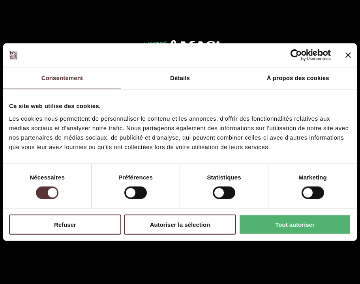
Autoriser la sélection (180, 224)
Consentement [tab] (62, 78)
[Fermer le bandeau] (348, 55)
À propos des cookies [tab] (298, 78)
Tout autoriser (295, 224)
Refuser (65, 224)
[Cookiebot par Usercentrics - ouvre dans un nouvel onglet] (296, 55)
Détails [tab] (180, 78)
